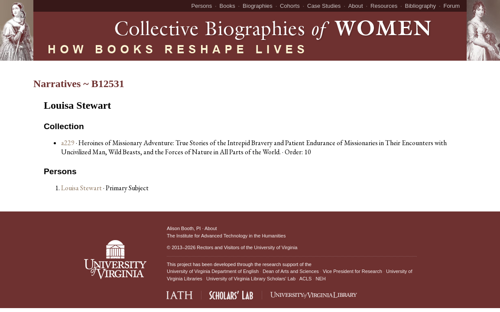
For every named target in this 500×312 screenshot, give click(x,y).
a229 (68, 142)
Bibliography (420, 6)
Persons (202, 6)
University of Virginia (275, 247)
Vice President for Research (352, 271)
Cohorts (290, 6)
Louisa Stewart (82, 187)
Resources (383, 6)
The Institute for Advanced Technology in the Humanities (226, 235)
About (355, 6)
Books (227, 6)
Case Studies (324, 6)
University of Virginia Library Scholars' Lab (250, 278)
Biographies (258, 6)
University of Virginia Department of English (213, 271)
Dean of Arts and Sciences (291, 271)
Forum (451, 6)
